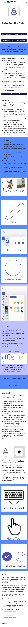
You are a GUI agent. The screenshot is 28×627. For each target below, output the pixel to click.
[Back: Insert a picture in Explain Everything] (14, 34)
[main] (14, 23)
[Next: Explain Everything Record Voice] (14, 40)
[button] (2, 2)
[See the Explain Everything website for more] (14, 94)
